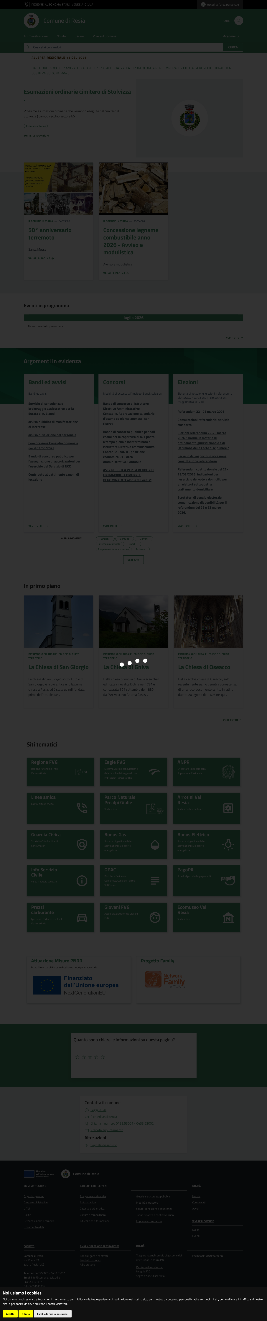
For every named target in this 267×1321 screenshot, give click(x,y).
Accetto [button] (10, 1314)
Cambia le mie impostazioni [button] (52, 1314)
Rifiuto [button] (26, 1314)
